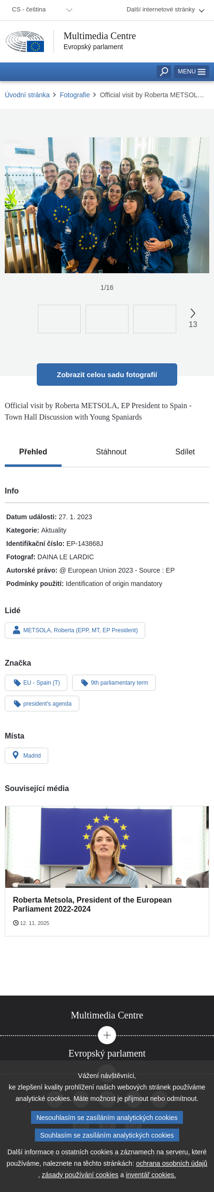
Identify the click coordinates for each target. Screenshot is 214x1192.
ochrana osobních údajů (171, 1166)
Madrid (26, 755)
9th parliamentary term (114, 682)
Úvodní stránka (27, 95)
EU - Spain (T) (36, 682)
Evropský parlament (93, 47)
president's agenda (42, 703)
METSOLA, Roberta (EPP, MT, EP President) (75, 630)
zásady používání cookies (80, 1177)
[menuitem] (40, 10)
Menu (191, 71)
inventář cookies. (151, 1177)
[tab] (33, 452)
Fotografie (75, 95)
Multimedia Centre (100, 36)
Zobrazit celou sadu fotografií (107, 374)
